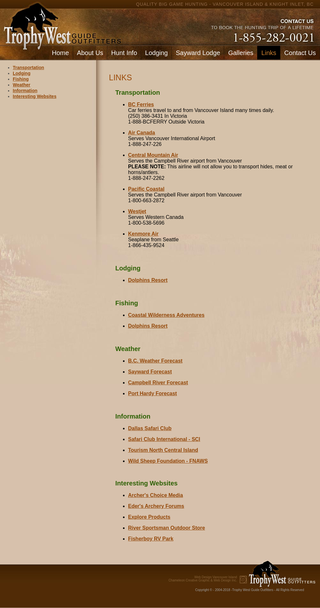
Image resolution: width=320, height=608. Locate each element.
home (61, 22)
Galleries (240, 52)
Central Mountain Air (153, 155)
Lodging (156, 52)
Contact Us (300, 52)
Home (60, 52)
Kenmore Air (143, 233)
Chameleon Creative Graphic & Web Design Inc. (203, 579)
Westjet (137, 211)
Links (268, 52)
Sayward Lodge (198, 52)
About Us (90, 52)
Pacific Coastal (146, 189)
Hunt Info (124, 52)
